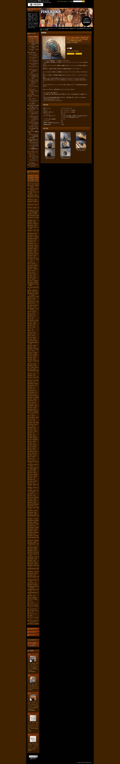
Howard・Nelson (32, 363)
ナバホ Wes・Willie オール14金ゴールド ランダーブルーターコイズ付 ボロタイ (33, 686)
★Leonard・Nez (32, 390)
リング (32, 153)
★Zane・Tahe (32, 595)
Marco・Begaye (32, 339)
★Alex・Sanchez (33, 542)
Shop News (31, 635)
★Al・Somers (32, 298)
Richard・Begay (32, 267)
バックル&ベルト (33, 608)
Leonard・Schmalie (33, 265)
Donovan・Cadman (33, 474)
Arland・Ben (32, 388)
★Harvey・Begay (33, 199)
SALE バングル (35, 40)
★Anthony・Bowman (33, 527)
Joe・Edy (31, 318)
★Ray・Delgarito (33, 522)
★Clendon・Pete (32, 404)
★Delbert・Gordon (33, 405)
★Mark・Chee (32, 220)
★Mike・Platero (32, 530)
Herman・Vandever (33, 431)
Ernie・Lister (32, 325)
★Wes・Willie (32, 347)
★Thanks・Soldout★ (33, 623)
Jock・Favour (32, 313)
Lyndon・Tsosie (32, 498)
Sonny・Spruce (32, 307)
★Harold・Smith (33, 512)
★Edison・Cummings (33, 348)
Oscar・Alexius (32, 441)
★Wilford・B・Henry (34, 523)
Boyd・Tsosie (32, 332)
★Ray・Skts (32, 387)
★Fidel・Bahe (32, 359)
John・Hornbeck (32, 311)
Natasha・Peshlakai (33, 282)
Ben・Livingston (32, 597)
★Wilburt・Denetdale (33, 520)
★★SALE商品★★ (33, 36)
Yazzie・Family (32, 321)
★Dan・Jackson (32, 252)
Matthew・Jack (32, 493)
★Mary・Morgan (33, 250)
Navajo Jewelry (32, 52)
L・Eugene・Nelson (33, 367)
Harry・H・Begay (33, 352)
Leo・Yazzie (32, 350)
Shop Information (32, 632)
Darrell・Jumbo (32, 357)
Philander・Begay (33, 424)
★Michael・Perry (33, 393)
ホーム (41, 28)
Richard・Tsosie (32, 333)
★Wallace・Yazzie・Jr (34, 557)
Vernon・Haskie (32, 337)
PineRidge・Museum (33, 175)
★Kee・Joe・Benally (33, 236)
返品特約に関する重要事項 (73, 51)
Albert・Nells (32, 420)
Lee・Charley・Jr (33, 453)
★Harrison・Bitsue (33, 529)
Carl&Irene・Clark (33, 340)
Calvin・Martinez (33, 444)
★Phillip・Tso (32, 241)
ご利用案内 (61, 1)
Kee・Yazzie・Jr (32, 460)
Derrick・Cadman (33, 476)
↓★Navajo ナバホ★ (33, 320)
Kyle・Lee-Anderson (33, 497)
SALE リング (34, 38)
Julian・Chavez (32, 449)
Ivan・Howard (32, 402)
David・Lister (32, 373)
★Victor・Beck (32, 240)
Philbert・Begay (32, 427)
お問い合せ (67, 1)
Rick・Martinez (32, 448)
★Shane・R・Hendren (34, 397)
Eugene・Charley (33, 454)
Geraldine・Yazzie (33, 451)
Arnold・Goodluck (33, 481)
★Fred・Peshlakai (33, 213)
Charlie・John (32, 477)
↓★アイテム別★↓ (33, 599)
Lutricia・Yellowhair (33, 280)
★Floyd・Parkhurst (33, 410)
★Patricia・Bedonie (33, 383)
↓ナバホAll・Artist (33, 151)
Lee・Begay (31, 425)
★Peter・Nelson (32, 365)
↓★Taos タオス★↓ (33, 305)
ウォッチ (33, 89)
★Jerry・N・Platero (33, 518)
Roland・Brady (32, 436)
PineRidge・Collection (34, 177)
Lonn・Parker (32, 419)
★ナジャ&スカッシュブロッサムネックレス (34, 124)
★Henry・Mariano (33, 584)
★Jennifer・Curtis (33, 385)
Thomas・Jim (32, 382)
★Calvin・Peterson (33, 563)
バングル (33, 98)
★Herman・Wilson (33, 247)
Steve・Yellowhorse (33, 439)
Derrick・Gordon (32, 407)
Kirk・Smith (32, 272)
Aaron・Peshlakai (33, 355)
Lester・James (32, 495)
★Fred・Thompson (33, 223)
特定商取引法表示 (33, 629)
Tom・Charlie (32, 456)
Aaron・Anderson (33, 399)
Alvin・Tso (31, 458)
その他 (32, 94)
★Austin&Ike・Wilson (34, 215)
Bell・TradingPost (33, 290)
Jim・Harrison (32, 415)
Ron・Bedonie (32, 263)
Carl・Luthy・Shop (33, 292)
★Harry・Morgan (33, 248)
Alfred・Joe (31, 432)
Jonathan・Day (32, 315)
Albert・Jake (32, 442)
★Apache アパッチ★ (34, 296)
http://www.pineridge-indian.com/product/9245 (52, 100)
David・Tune (32, 482)
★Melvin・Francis (33, 562)
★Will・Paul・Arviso (34, 552)
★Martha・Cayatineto (34, 571)
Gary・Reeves (32, 270)
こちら (35, 26)
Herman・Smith (32, 409)
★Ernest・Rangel (33, 513)
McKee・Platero (32, 323)
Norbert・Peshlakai (33, 354)
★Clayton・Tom (32, 505)
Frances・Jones (32, 257)
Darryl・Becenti (32, 273)
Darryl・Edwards (32, 345)
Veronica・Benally (33, 547)
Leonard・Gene (32, 429)
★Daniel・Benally (33, 238)
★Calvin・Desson (33, 510)
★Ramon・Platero (33, 233)
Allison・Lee (32, 262)
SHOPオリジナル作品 (34, 105)
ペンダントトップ (33, 604)
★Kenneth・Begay (33, 195)
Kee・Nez (31, 330)
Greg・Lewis (32, 303)
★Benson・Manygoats (34, 540)
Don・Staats (31, 316)
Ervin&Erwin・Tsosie (33, 417)
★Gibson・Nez (32, 243)
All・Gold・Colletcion (34, 184)
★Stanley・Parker (33, 573)
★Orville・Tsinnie (33, 245)
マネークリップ (32, 614)
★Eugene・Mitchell (33, 532)
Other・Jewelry (34, 126)
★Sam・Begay (32, 222)
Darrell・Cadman (33, 472)
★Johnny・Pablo (33, 225)
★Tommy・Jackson (33, 253)
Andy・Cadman (32, 470)
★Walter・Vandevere (33, 535)
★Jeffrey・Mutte (33, 500)
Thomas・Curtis (32, 255)
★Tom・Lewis (32, 560)
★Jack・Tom (32, 375)
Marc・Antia (32, 300)
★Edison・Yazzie (33, 550)
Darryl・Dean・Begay (34, 422)
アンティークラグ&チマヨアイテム (34, 113)
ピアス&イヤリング (33, 610)
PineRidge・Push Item (34, 179)
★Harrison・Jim (32, 400)
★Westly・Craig (32, 558)
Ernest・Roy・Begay (33, 380)
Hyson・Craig (32, 434)
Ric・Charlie (32, 335)
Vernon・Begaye (32, 369)
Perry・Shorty (32, 327)
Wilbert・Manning (33, 437)
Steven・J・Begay (33, 268)
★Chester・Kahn (33, 235)
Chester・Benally (33, 548)
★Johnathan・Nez (33, 392)
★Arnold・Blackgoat (33, 504)
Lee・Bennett (32, 279)
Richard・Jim (32, 479)
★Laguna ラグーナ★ (34, 301)
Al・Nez (31, 328)
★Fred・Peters (32, 534)
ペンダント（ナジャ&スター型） (34, 71)
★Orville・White (33, 583)
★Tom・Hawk (32, 575)
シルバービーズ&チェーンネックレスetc (34, 81)
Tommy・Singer (32, 277)
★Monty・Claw (32, 525)
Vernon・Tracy (32, 275)
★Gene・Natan (32, 502)
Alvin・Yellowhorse (33, 395)
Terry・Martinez (32, 446)
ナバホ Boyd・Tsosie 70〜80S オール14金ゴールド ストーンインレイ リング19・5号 (33, 746)
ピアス (32, 84)
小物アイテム (34, 107)
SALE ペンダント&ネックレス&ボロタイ (35, 43)
